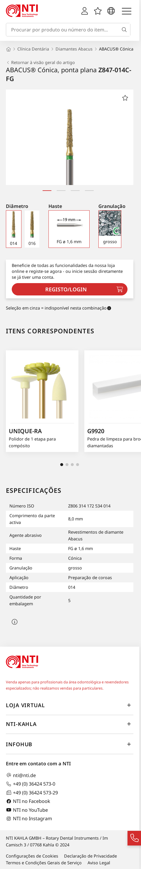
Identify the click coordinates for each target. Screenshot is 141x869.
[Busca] (125, 29)
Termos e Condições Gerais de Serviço (44, 862)
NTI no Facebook (28, 801)
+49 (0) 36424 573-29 (32, 792)
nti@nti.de (21, 775)
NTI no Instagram (29, 818)
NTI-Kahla (69, 724)
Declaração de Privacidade (90, 856)
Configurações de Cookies (32, 856)
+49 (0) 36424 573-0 (30, 784)
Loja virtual (69, 705)
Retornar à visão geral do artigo (40, 62)
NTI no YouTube (27, 810)
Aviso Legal (99, 862)
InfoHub (69, 744)
